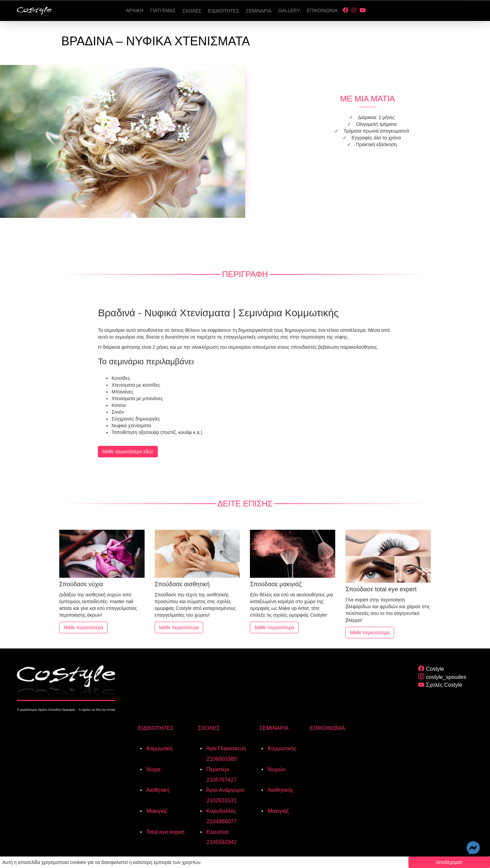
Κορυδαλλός (220, 811)
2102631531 (222, 800)
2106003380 (222, 759)
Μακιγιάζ (156, 811)
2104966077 (222, 821)
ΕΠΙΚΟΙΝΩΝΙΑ (327, 728)
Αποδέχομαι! (449, 862)
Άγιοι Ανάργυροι (224, 790)
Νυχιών (275, 769)
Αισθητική (157, 790)
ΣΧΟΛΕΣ (209, 728)
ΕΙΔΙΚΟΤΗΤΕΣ (156, 728)
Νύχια (153, 769)
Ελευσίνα (217, 832)
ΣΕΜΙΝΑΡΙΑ (274, 728)
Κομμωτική (158, 748)
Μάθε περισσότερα (83, 627)
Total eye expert (165, 832)
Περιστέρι (217, 769)
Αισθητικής (279, 790)
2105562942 (222, 842)
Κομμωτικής (281, 748)
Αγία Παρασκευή (225, 748)
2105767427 (222, 780)
